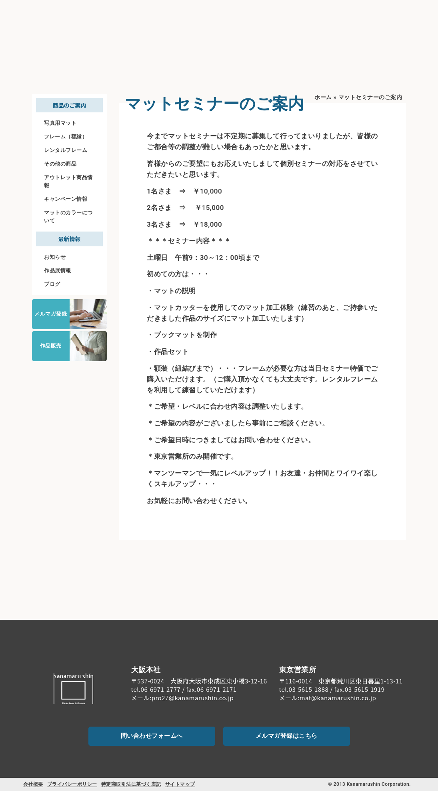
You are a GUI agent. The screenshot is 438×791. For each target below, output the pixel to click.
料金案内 (294, 17)
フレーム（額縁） (65, 137)
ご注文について (336, 17)
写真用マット (60, 123)
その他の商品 (60, 164)
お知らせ (55, 257)
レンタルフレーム (65, 150)
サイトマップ (180, 784)
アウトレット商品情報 (68, 181)
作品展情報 (57, 271)
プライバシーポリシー (72, 784)
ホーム (323, 97)
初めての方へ (197, 16)
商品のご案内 (250, 16)
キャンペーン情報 (65, 199)
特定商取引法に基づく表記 (131, 784)
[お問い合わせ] (391, 12)
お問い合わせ (392, 23)
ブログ (52, 284)
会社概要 (33, 784)
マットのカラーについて (68, 217)
